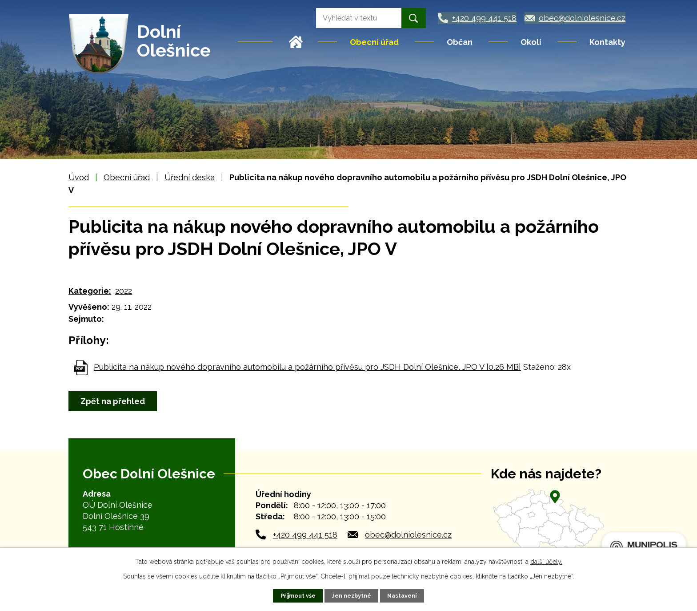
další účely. (546, 561)
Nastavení (402, 595)
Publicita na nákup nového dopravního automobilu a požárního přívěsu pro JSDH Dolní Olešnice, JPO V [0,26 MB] (307, 367)
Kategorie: (89, 290)
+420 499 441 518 (305, 534)
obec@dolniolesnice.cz (408, 534)
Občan (460, 42)
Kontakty (607, 42)
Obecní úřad (374, 42)
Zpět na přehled (112, 401)
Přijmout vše (298, 595)
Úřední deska (189, 177)
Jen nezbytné (351, 595)
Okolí (531, 42)
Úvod (296, 41)
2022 (123, 290)
